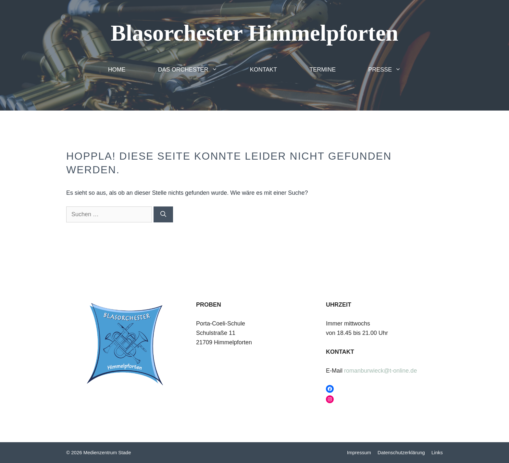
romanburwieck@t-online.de (380, 370)
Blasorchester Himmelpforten (254, 33)
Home (117, 69)
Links (437, 452)
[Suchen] (163, 214)
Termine (322, 69)
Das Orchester (196, 69)
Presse (392, 69)
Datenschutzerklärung (401, 452)
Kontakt (263, 69)
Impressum (359, 452)
